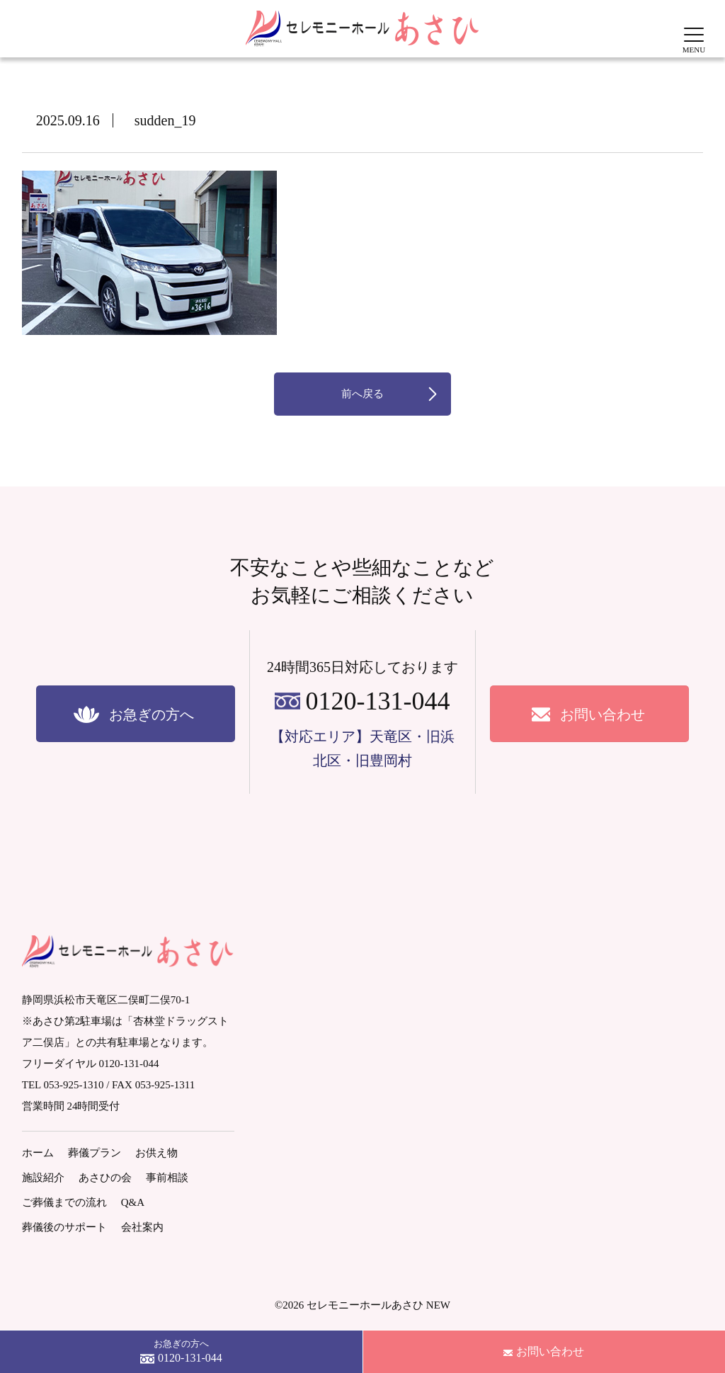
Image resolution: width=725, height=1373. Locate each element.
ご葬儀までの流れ (64, 1202)
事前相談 (167, 1177)
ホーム (38, 1152)
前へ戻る (362, 393)
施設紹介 (43, 1177)
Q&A (132, 1202)
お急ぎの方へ (181, 1352)
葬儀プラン (94, 1152)
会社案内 (142, 1227)
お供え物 (156, 1152)
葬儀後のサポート (64, 1227)
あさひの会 (105, 1177)
